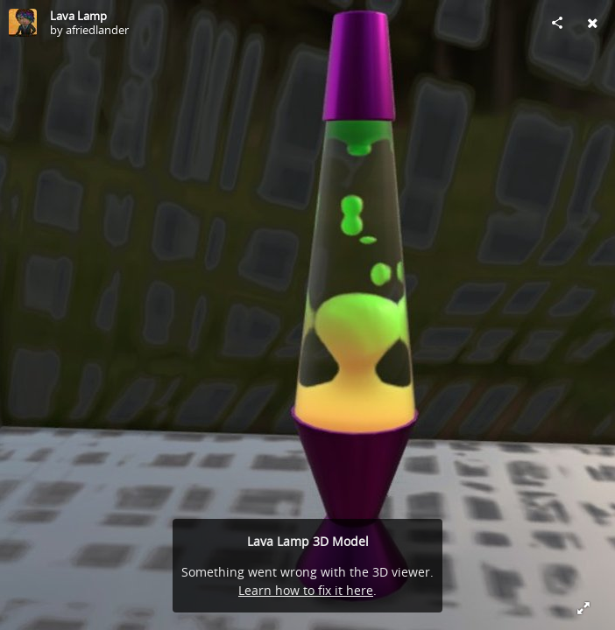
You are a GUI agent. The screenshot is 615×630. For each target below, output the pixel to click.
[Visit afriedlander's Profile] (23, 23)
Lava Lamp (78, 16)
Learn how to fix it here (305, 590)
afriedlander (97, 30)
